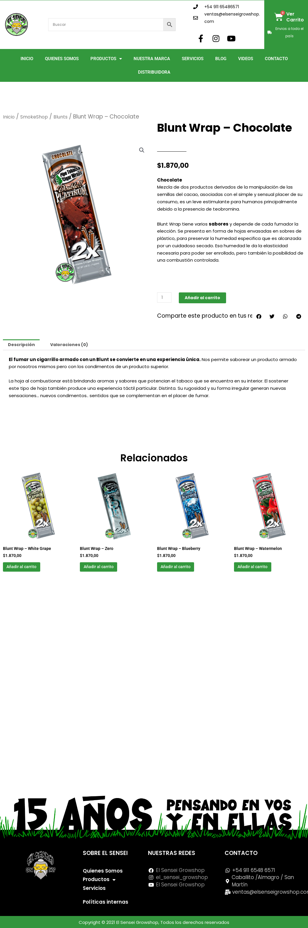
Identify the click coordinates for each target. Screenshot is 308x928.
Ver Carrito (295, 17)
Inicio (27, 58)
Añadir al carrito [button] (30, 569)
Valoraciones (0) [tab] (72, 345)
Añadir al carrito (205, 297)
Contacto (276, 58)
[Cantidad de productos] (165, 297)
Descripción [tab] (22, 345)
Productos (106, 59)
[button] (141, 150)
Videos (245, 58)
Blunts (69, 117)
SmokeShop (39, 117)
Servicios (192, 58)
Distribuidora (154, 72)
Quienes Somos (62, 58)
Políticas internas (105, 901)
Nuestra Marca (152, 58)
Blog (220, 58)
